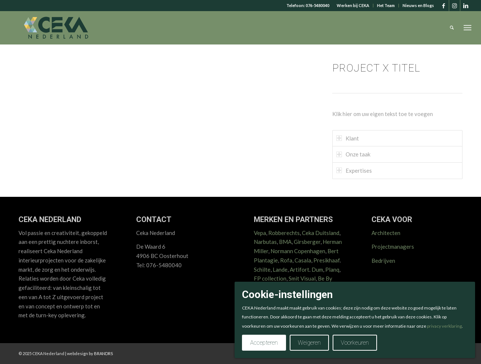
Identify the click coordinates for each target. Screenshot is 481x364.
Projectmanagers (392, 246)
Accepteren (264, 342)
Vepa (260, 232)
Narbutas (265, 241)
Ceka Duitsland (320, 232)
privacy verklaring (444, 326)
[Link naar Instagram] (454, 5)
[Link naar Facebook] (443, 5)
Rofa (286, 260)
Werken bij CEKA (353, 5)
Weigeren (309, 342)
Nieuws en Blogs (418, 5)
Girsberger (307, 241)
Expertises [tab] (354, 170)
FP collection (270, 278)
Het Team (386, 5)
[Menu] (467, 28)
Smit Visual (302, 278)
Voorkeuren (355, 342)
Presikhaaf (326, 260)
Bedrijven (383, 260)
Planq (332, 269)
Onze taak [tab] (353, 154)
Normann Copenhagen (297, 251)
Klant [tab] (347, 138)
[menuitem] (353, 5)
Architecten (385, 232)
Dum (317, 269)
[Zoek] (451, 27)
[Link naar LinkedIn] (465, 5)
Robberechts (284, 232)
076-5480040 (317, 5)
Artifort (299, 269)
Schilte (262, 269)
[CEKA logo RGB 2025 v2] (56, 27)
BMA (285, 241)
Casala (303, 260)
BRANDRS (103, 353)
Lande (280, 269)
